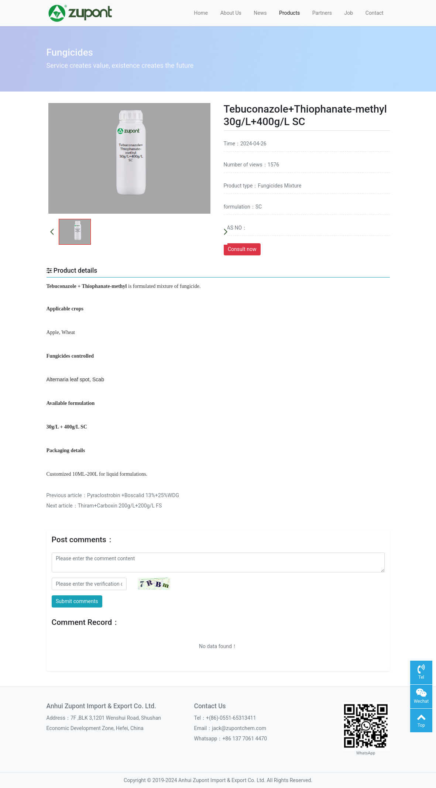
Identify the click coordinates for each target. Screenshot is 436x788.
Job (348, 13)
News (260, 13)
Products (289, 13)
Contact (374, 13)
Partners (322, 13)
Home (201, 13)
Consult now (242, 249)
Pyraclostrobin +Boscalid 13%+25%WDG (133, 495)
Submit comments (77, 601)
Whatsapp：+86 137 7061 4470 (230, 738)
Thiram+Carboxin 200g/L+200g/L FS (120, 506)
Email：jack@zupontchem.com (230, 728)
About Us (230, 13)
